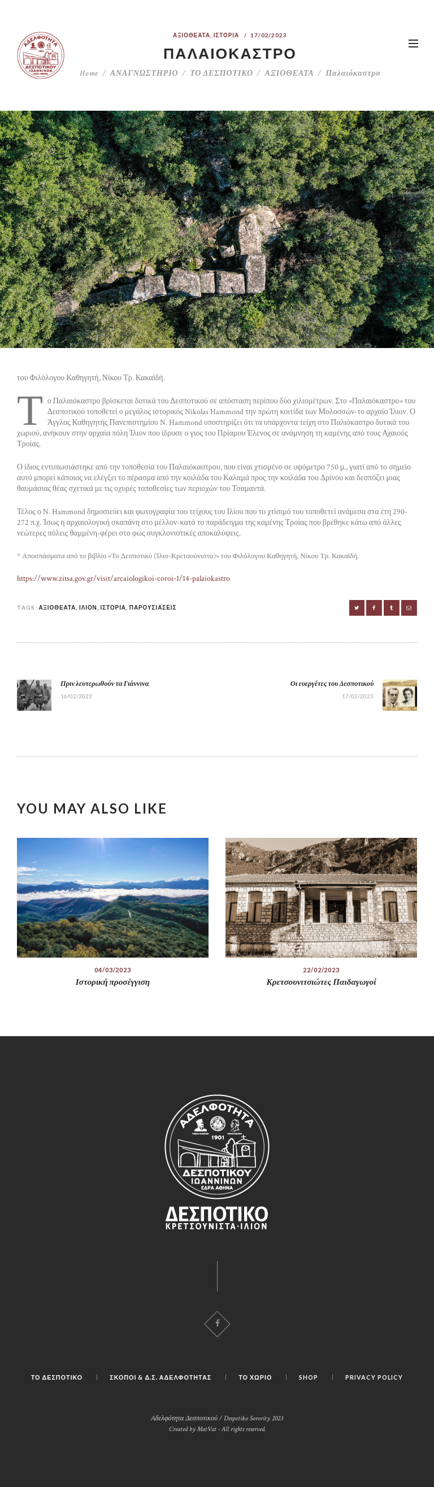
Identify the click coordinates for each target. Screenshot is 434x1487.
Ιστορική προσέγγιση (112, 982)
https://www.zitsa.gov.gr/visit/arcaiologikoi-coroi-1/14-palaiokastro (123, 578)
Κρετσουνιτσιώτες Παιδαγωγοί (321, 982)
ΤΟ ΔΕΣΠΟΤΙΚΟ (221, 73)
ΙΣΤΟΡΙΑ (226, 35)
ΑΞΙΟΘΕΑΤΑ (191, 35)
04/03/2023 (112, 969)
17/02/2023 (268, 35)
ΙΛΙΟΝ (88, 607)
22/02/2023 (321, 969)
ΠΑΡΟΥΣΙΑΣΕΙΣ (153, 607)
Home (89, 73)
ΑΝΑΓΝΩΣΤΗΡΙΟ (144, 73)
